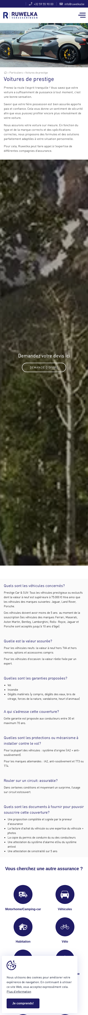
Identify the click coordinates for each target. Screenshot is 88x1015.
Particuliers (16, 72)
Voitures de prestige (36, 72)
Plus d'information (19, 991)
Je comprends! (23, 1003)
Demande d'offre (44, 367)
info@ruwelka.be (71, 3)
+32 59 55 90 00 (41, 3)
